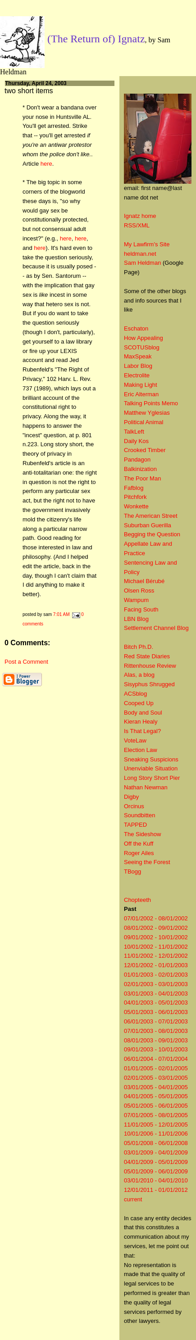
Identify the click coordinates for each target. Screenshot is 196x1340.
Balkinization (140, 469)
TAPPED (135, 824)
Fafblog (133, 487)
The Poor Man (142, 478)
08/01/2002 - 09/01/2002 (156, 927)
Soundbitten (139, 815)
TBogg (132, 871)
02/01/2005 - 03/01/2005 (156, 1077)
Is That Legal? (142, 731)
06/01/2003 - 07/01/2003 (156, 1021)
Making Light (140, 384)
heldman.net (140, 253)
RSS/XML (137, 225)
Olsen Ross (139, 590)
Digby (131, 796)
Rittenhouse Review (150, 665)
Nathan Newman (146, 787)
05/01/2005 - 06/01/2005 (156, 1105)
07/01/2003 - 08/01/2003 (156, 1031)
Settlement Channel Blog (156, 628)
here (46, 163)
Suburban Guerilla (147, 525)
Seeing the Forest (147, 862)
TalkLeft (134, 431)
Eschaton (136, 328)
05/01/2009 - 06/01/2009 (156, 1171)
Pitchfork (135, 496)
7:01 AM (61, 614)
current (133, 1199)
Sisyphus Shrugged (149, 684)
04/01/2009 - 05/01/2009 (156, 1162)
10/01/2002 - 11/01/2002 (156, 946)
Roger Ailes (139, 853)
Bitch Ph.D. (138, 646)
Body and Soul (143, 712)
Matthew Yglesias (147, 412)
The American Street (151, 515)
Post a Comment (26, 661)
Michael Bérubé (144, 581)
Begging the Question (152, 534)
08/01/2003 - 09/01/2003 (156, 1040)
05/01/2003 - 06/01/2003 (156, 1012)
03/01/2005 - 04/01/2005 (156, 1087)
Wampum (136, 600)
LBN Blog (136, 619)
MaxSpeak (137, 356)
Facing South (141, 609)
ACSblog (135, 693)
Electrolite (137, 375)
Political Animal (143, 422)
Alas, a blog (139, 674)
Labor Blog (138, 365)
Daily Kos (136, 441)
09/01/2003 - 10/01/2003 (156, 1049)
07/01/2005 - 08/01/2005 (156, 1115)
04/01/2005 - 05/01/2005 (156, 1096)
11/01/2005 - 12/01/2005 (156, 1124)
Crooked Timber (144, 450)
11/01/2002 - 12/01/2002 (156, 955)
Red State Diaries (147, 656)
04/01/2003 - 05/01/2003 (156, 1002)
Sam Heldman (142, 262)
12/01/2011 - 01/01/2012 (156, 1189)
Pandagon (137, 459)
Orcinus (134, 806)
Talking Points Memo (151, 403)
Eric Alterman (141, 394)
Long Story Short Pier (152, 777)
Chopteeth (137, 899)
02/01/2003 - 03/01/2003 (156, 984)
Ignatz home (140, 216)
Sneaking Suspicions (151, 759)
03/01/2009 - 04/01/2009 (156, 1152)
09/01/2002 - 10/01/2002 (156, 937)
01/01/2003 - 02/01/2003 (156, 974)
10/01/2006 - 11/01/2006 (156, 1133)
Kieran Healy (140, 721)
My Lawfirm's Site (146, 244)
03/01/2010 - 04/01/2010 (156, 1180)
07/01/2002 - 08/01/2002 (156, 918)
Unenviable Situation (151, 768)
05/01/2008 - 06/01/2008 (156, 1143)
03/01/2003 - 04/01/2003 (156, 993)
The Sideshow (142, 834)
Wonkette (136, 506)
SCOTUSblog (142, 347)
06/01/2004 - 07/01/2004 (156, 1058)
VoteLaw (135, 740)
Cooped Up (139, 703)
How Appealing (143, 338)
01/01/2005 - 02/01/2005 (156, 1068)
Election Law (140, 750)
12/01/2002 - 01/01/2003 (156, 965)
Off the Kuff (138, 843)
